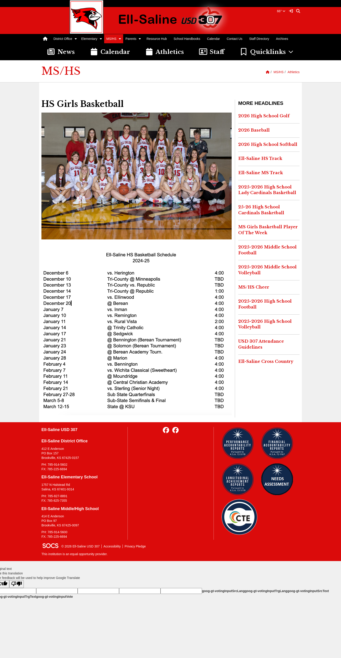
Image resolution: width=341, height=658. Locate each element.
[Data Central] (239, 517)
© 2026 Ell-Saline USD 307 (80, 546)
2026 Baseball (254, 130)
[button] (75, 38)
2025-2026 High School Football (265, 304)
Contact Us (234, 39)
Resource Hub (156, 39)
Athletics (294, 72)
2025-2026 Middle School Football (267, 250)
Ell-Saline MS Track (260, 172)
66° (281, 11)
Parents (130, 39)
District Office (62, 39)
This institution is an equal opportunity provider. (74, 554)
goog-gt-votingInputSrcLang (223, 591)
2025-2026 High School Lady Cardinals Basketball (267, 190)
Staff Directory (259, 39)
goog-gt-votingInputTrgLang (266, 591)
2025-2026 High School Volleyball (265, 324)
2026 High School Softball (267, 144)
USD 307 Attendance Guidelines (261, 344)
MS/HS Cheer (253, 287)
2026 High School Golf (264, 115)
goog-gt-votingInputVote (54, 596)
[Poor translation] (16, 584)
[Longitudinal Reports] (239, 479)
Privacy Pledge (135, 546)
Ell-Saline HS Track (260, 158)
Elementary (89, 39)
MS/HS (111, 39)
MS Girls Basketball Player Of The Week (268, 229)
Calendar (213, 39)
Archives (282, 39)
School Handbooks (187, 39)
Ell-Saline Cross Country (265, 361)
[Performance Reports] (239, 443)
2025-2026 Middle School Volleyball (267, 270)
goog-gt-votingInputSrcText (308, 591)
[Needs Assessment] (279, 479)
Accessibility (112, 546)
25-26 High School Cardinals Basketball (261, 210)
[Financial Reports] (279, 443)
